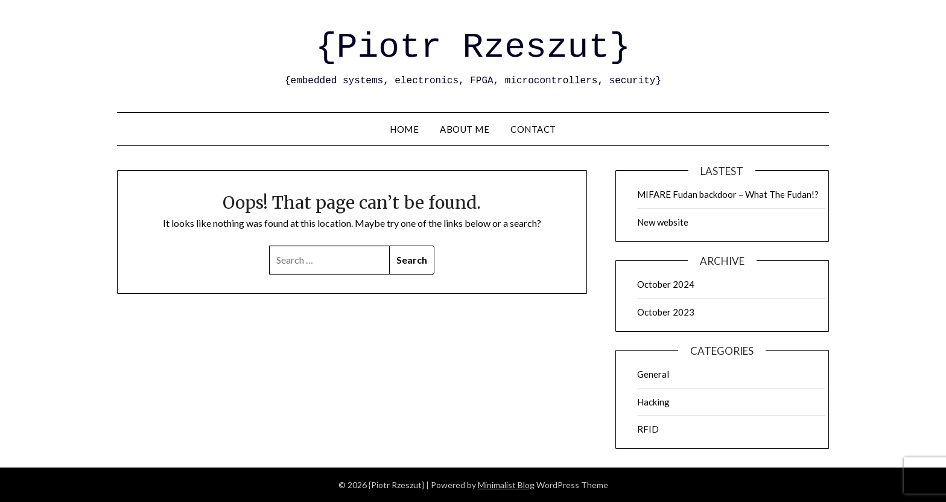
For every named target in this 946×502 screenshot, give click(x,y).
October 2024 (665, 284)
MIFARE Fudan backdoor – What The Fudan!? (728, 194)
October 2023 (665, 312)
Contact (533, 129)
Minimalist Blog (506, 485)
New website (662, 222)
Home (404, 129)
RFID (648, 429)
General (653, 374)
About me (464, 129)
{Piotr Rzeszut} (473, 47)
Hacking (653, 401)
